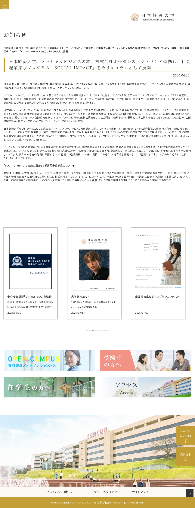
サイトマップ (140, 492)
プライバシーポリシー (61, 492)
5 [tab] (99, 331)
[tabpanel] (33, 273)
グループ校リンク (108, 492)
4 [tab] (96, 331)
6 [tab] (102, 331)
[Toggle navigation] (4, 4)
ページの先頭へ (190, 494)
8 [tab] (108, 331)
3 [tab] (93, 331)
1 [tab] (87, 331)
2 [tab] (90, 331)
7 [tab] (105, 331)
